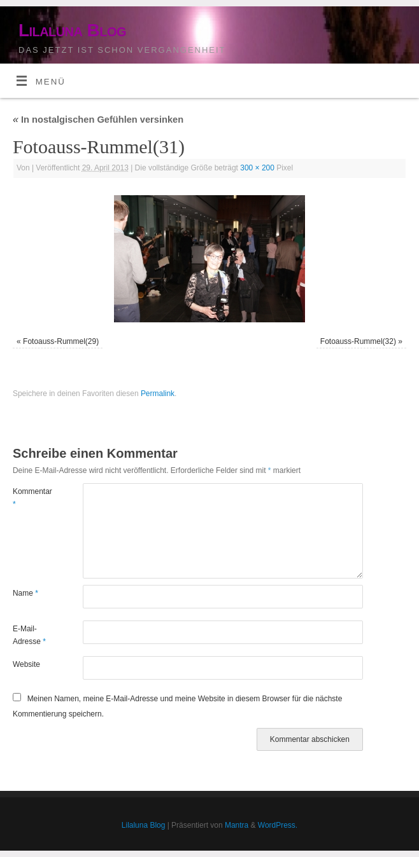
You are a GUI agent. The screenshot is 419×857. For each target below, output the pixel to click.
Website (26, 664)
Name (25, 593)
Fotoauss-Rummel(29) (61, 341)
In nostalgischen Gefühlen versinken (98, 119)
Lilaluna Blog (72, 30)
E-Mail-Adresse (29, 635)
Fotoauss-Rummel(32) (358, 341)
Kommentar (30, 498)
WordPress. (277, 825)
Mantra (236, 825)
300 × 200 (257, 167)
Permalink (157, 393)
